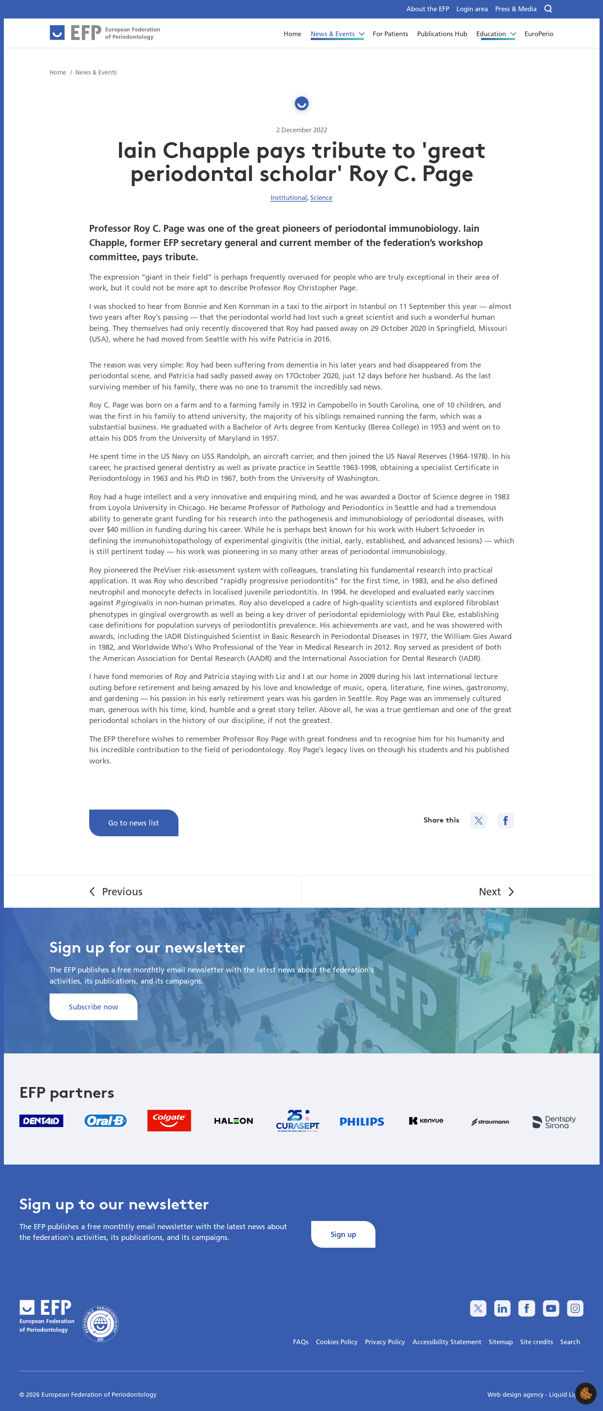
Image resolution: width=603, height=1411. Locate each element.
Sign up (343, 1234)
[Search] (548, 9)
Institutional (289, 197)
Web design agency (516, 1395)
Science (321, 197)
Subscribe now (93, 1006)
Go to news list (133, 822)
